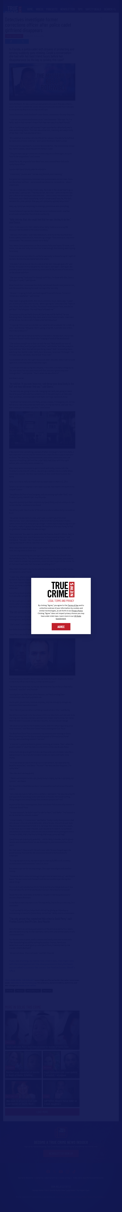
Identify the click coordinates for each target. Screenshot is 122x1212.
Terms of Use (73, 605)
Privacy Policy (77, 610)
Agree (61, 627)
